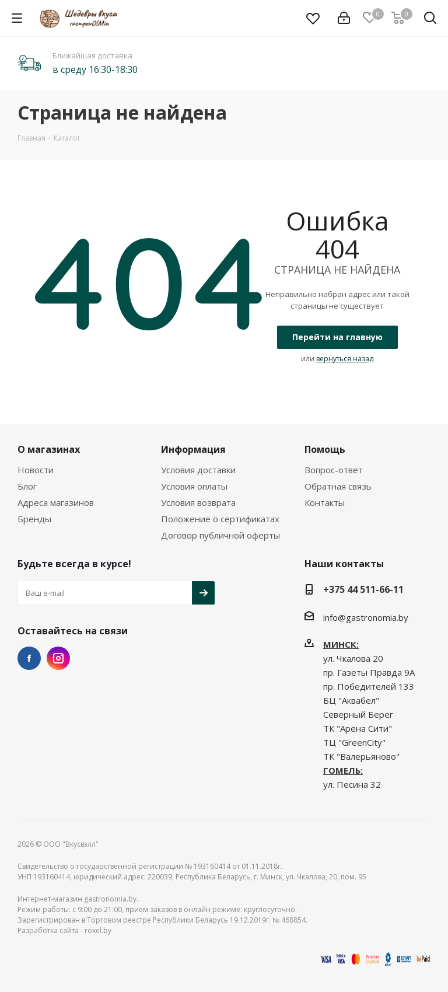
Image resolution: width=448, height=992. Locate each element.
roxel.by (98, 930)
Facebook (29, 658)
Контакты (324, 502)
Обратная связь (338, 486)
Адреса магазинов (56, 502)
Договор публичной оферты (220, 535)
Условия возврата (198, 502)
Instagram (58, 658)
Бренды (34, 519)
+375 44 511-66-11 (363, 589)
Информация (193, 449)
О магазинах (49, 449)
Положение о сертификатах (220, 519)
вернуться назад (344, 359)
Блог (27, 486)
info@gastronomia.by (365, 617)
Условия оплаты (194, 486)
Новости (36, 470)
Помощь (324, 449)
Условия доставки (198, 470)
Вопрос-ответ (333, 470)
